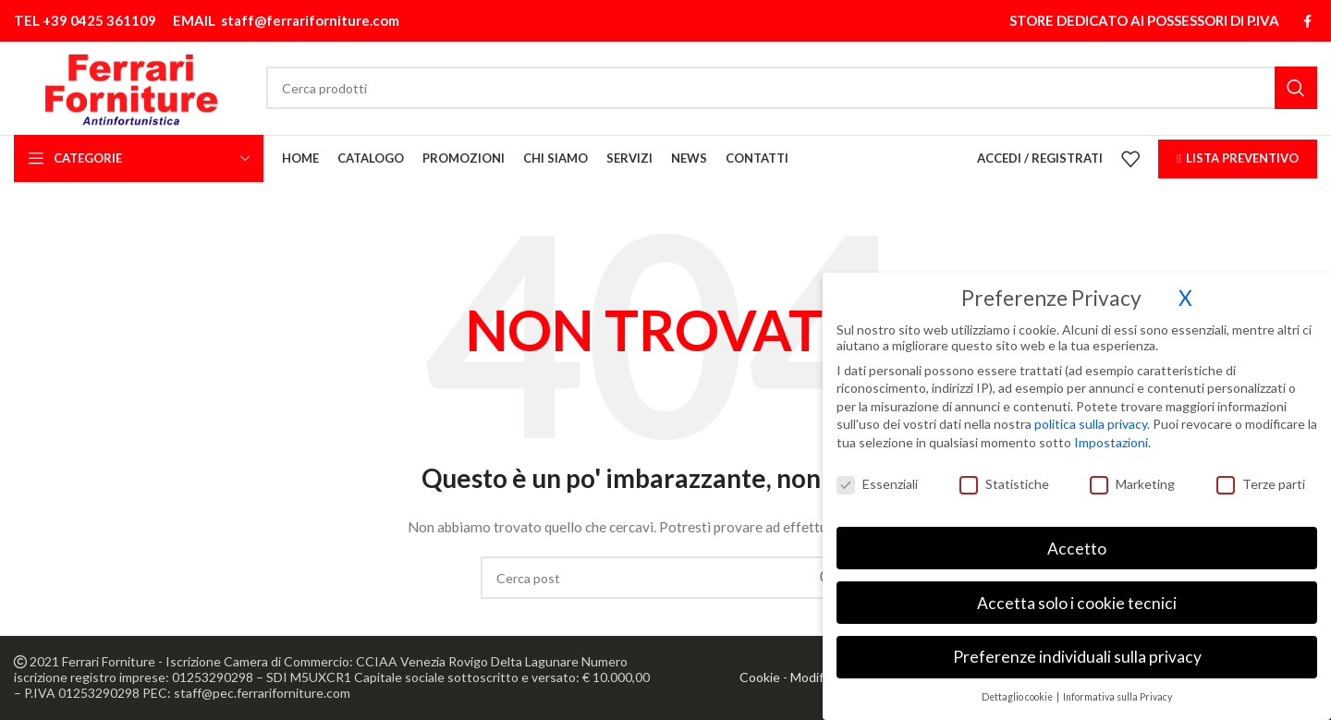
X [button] (1185, 291)
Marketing (1132, 477)
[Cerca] (796, 87)
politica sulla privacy (1090, 418)
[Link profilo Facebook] (1307, 19)
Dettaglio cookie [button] (1018, 691)
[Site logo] (135, 85)
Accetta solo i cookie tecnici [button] (1077, 596)
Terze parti (1260, 477)
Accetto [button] (1076, 542)
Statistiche (1004, 477)
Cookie (759, 678)
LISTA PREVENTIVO (1238, 158)
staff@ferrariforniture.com (310, 19)
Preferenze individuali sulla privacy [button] (1077, 651)
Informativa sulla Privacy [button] (1117, 691)
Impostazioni (1111, 437)
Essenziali (877, 477)
